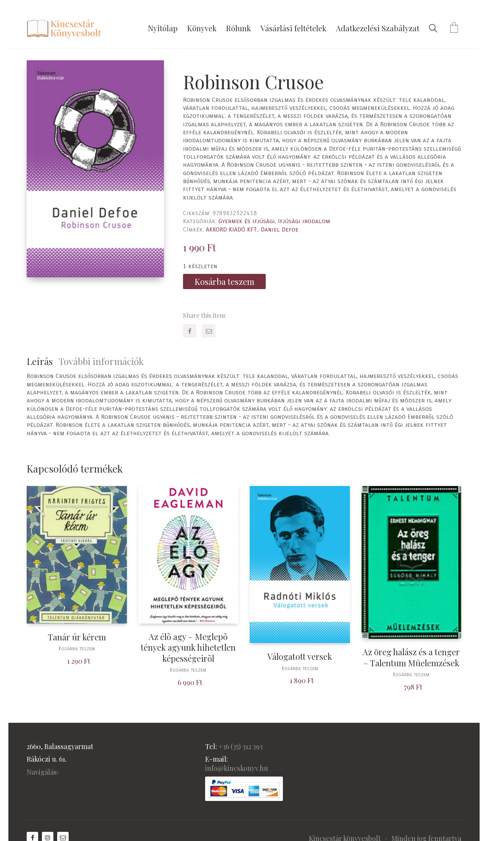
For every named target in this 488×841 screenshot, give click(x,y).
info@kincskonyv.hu (236, 768)
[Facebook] (189, 331)
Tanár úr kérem (77, 637)
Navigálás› (43, 772)
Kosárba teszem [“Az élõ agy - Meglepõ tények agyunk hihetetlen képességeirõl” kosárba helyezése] (188, 670)
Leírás (40, 361)
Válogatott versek (299, 656)
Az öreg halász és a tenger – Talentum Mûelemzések (411, 657)
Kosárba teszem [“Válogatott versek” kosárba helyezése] (300, 668)
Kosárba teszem (224, 281)
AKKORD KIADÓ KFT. (232, 229)
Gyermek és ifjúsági (246, 221)
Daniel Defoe (280, 229)
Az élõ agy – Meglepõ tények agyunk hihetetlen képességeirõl (188, 647)
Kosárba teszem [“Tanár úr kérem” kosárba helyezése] (77, 648)
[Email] (208, 331)
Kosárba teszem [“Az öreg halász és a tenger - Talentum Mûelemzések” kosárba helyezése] (411, 674)
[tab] (43, 361)
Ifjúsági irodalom (304, 221)
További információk (101, 361)
